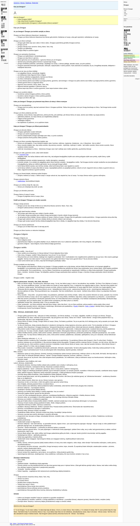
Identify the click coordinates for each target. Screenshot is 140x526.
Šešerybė (35, 3)
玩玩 (125, 40)
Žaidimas (28, 3)
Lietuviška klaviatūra (129, 76)
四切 (3, 26)
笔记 (3, 4)
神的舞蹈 (4, 32)
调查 (3, 17)
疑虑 (3, 46)
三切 (3, 24)
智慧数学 (127, 51)
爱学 (3, 56)
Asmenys (16, 3)
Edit (125, 12)
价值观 (3, 60)
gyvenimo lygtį (23, 154)
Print (125, 15)
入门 (125, 41)
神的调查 (3, 20)
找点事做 (127, 34)
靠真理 (127, 30)
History (125, 13)
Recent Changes (128, 9)
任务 (125, 32)
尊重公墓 (127, 43)
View (125, 10)
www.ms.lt (3, 1)
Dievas (22, 3)
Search (125, 18)
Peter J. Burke (89, 306)
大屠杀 (126, 45)
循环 (3, 27)
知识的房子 (4, 50)
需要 (3, 37)
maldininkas (21, 181)
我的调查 (4, 9)
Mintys (125, 2)
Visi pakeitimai (128, 27)
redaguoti (6, 63)
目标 (125, 36)
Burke (76, 306)
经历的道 (4, 41)
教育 (125, 38)
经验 (3, 44)
